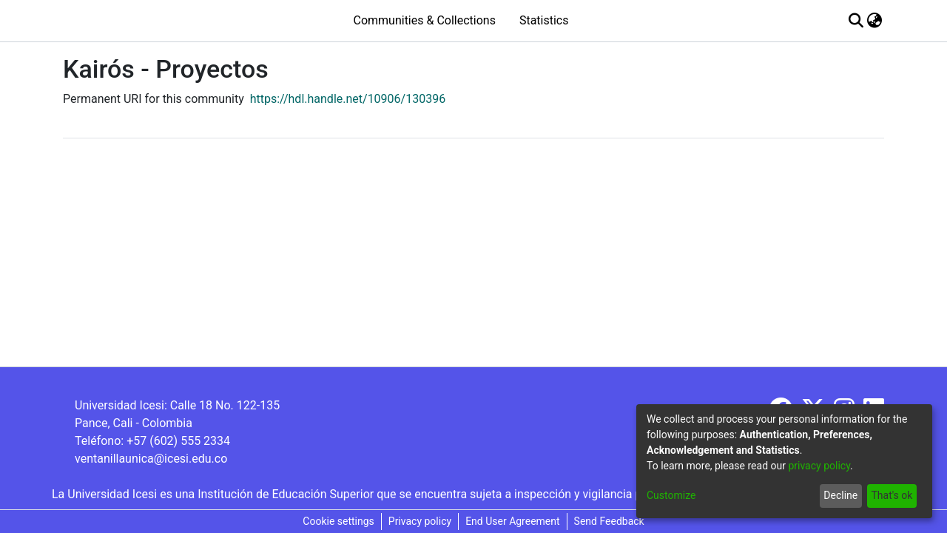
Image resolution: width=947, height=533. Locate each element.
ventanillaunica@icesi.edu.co (151, 459)
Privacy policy (419, 521)
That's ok (891, 495)
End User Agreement (512, 521)
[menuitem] (875, 21)
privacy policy (819, 466)
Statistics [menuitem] (544, 20)
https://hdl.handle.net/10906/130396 (347, 99)
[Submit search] (856, 21)
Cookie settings (338, 521)
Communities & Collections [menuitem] (424, 20)
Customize (671, 495)
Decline (840, 495)
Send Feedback (609, 521)
